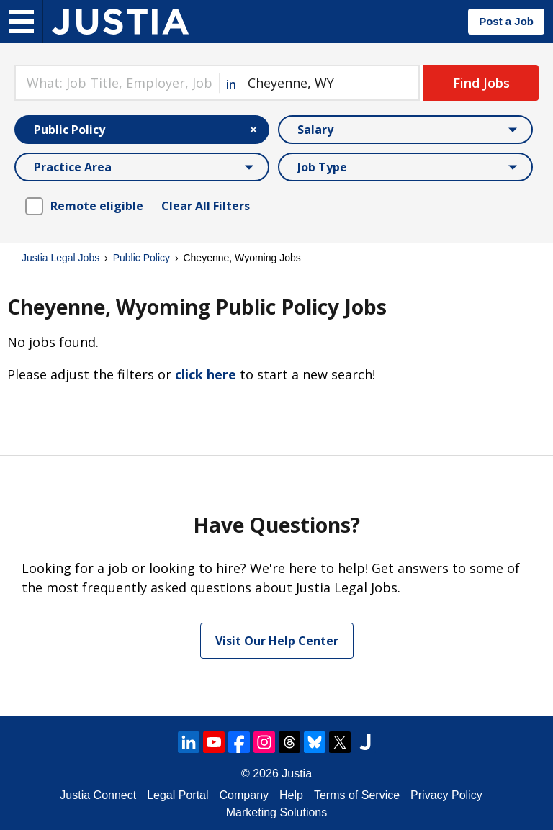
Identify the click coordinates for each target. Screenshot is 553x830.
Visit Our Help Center (276, 641)
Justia (297, 773)
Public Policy (141, 257)
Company (244, 795)
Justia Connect (98, 795)
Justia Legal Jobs (60, 257)
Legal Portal (177, 795)
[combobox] (116, 83)
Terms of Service (357, 795)
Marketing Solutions (277, 812)
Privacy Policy (446, 795)
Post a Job (506, 21)
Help (291, 795)
